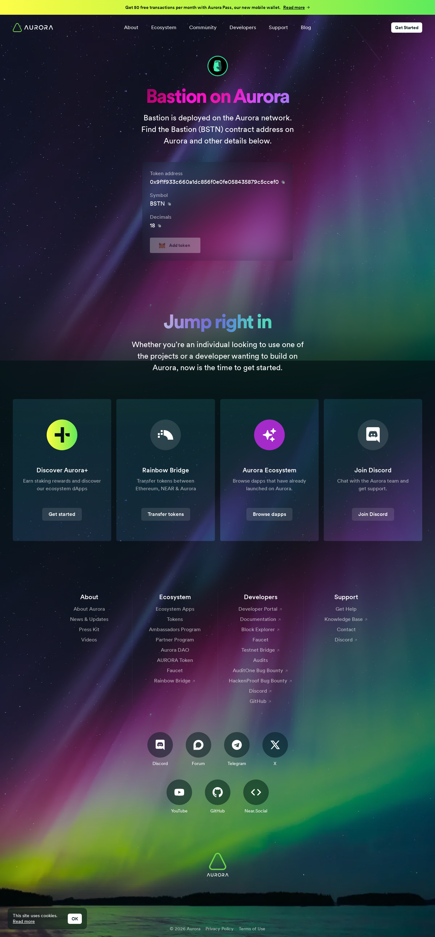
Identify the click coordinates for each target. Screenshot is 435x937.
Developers (242, 27)
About (131, 27)
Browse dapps (269, 514)
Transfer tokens (166, 514)
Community (203, 27)
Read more (24, 921)
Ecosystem (163, 27)
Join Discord (373, 514)
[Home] (33, 27)
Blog (306, 27)
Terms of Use (252, 928)
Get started (62, 514)
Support (278, 27)
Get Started (406, 27)
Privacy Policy (220, 928)
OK (75, 918)
